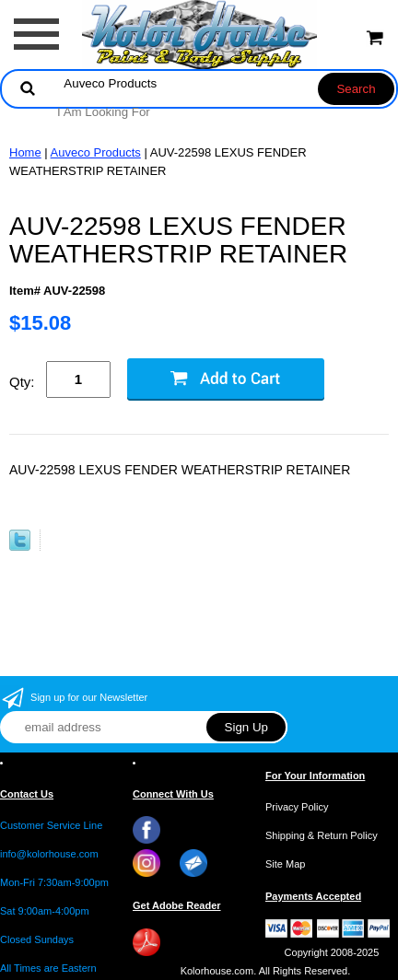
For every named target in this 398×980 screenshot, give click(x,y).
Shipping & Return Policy (321, 835)
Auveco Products (96, 152)
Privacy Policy (296, 806)
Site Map (285, 863)
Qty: (22, 382)
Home (25, 152)
